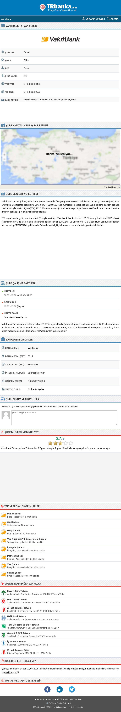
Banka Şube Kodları (45, 699)
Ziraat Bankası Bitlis (18, 650)
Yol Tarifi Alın (110, 187)
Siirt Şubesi (13, 522)
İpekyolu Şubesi (15, 547)
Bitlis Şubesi (14, 513)
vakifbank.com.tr (36, 373)
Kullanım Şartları (62, 707)
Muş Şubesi (13, 530)
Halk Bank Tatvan (16, 616)
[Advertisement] (60, 111)
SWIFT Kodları (63, 699)
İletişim (80, 707)
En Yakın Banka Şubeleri (60, 703)
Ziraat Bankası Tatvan (19, 608)
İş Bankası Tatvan (16, 641)
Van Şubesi (13, 564)
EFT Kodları (76, 699)
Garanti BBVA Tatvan (18, 633)
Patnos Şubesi (15, 556)
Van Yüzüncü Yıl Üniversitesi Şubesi (26, 539)
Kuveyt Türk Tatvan (17, 591)
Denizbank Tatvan (17, 599)
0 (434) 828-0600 (32, 92)
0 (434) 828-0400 (32, 84)
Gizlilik (73, 707)
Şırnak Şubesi (14, 572)
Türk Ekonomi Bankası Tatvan (23, 624)
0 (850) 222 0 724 (36, 381)
